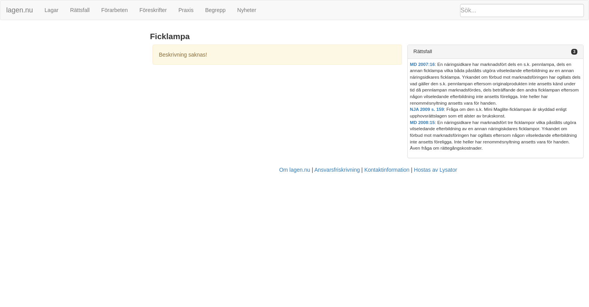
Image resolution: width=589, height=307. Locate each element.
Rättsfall (80, 10)
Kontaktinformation (387, 170)
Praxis (186, 10)
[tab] (495, 52)
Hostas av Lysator (435, 170)
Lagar (51, 10)
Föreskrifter (153, 10)
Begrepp (215, 10)
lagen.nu (19, 10)
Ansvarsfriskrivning (337, 170)
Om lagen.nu (294, 170)
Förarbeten (114, 10)
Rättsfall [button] (423, 51)
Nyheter (246, 10)
